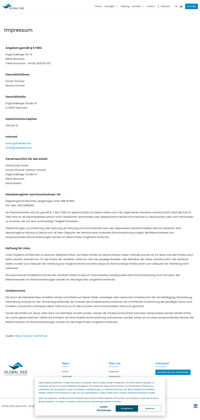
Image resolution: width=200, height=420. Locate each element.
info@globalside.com (19, 147)
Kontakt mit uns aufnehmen (173, 372)
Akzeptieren (127, 408)
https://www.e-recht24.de (30, 336)
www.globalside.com (18, 143)
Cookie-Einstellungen (104, 408)
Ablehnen (150, 408)
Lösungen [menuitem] (67, 376)
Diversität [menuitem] (114, 371)
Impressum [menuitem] (114, 376)
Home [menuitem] (65, 371)
